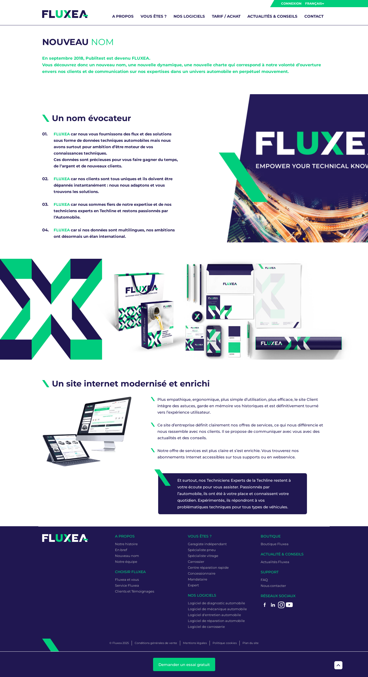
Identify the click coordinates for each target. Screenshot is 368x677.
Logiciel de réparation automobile (216, 621)
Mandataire (197, 579)
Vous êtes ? (154, 16)
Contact (314, 16)
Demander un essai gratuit (184, 664)
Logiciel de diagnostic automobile (216, 603)
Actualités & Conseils (272, 16)
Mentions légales (195, 643)
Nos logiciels (189, 16)
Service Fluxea (127, 585)
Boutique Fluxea (275, 544)
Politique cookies (225, 643)
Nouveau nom (127, 556)
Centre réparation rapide (208, 567)
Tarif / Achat (226, 16)
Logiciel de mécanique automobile (217, 609)
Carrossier (196, 562)
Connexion (291, 3)
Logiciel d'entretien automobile (214, 615)
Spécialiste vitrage (203, 556)
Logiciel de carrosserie (206, 627)
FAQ (264, 580)
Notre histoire (126, 544)
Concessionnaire (201, 573)
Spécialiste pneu (202, 550)
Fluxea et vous (127, 579)
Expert (193, 585)
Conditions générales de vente (156, 643)
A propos (123, 16)
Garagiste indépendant (207, 544)
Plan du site (251, 643)
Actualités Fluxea (275, 562)
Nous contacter (273, 586)
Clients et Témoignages (134, 591)
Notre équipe (126, 562)
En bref (121, 550)
